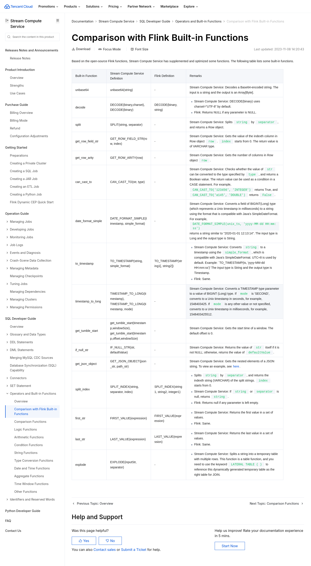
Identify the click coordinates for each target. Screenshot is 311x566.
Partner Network (141, 7)
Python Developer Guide (22, 511)
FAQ (8, 521)
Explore (191, 7)
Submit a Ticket (134, 549)
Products (72, 7)
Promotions (48, 7)
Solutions (94, 7)
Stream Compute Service (116, 21)
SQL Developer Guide (155, 21)
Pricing (115, 7)
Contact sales (105, 549)
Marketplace (169, 6)
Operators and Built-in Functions (198, 21)
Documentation (83, 21)
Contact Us (13, 531)
